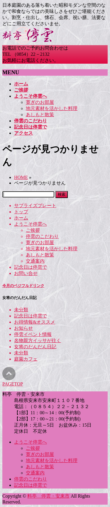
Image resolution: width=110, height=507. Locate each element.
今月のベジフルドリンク (23, 285)
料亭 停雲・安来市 (48, 496)
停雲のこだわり (42, 236)
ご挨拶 (33, 230)
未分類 (21, 309)
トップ (21, 211)
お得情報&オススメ (34, 322)
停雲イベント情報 (33, 334)
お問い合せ (26, 273)
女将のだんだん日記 (35, 346)
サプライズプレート (35, 205)
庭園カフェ (26, 358)
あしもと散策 (40, 114)
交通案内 (35, 260)
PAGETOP (12, 383)
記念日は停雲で (30, 267)
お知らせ (23, 328)
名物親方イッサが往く (37, 340)
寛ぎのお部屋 (40, 102)
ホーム (21, 217)
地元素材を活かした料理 (51, 108)
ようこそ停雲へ (30, 224)
